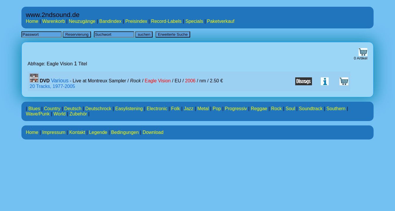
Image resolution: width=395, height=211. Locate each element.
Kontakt (77, 132)
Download (153, 132)
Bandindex (110, 21)
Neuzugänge (82, 21)
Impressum (53, 132)
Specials (194, 21)
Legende (98, 132)
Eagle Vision (158, 80)
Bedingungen (125, 132)
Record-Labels (166, 21)
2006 (190, 80)
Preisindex (136, 21)
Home (32, 21)
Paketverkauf (220, 21)
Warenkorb (53, 21)
